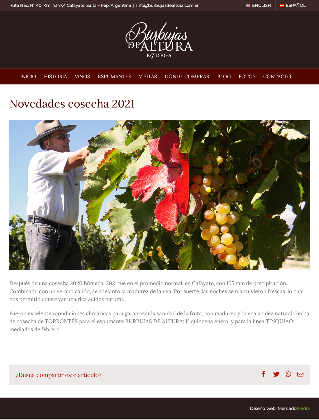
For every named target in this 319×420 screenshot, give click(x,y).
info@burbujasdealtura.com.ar (167, 5)
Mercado (294, 408)
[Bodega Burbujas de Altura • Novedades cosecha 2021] (159, 195)
